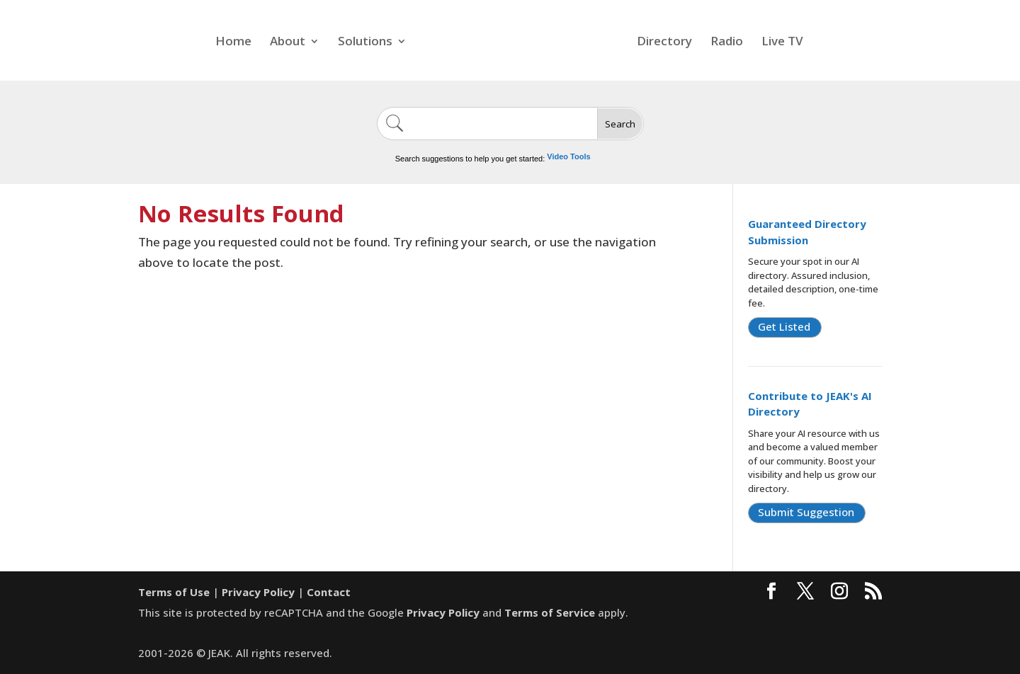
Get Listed (784, 326)
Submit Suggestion (806, 512)
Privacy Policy (258, 592)
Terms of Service (549, 612)
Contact (329, 592)
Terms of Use (174, 592)
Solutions (365, 42)
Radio (726, 42)
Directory (664, 42)
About (287, 42)
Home (233, 42)
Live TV (782, 42)
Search (620, 124)
